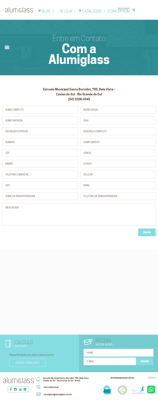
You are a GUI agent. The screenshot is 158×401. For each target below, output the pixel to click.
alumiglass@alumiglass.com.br (58, 394)
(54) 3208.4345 (51, 387)
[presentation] (25, 235)
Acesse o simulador (27, 362)
